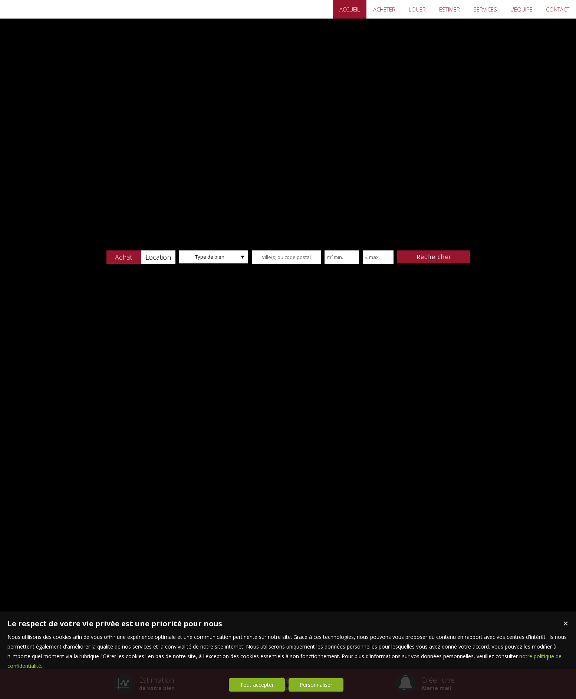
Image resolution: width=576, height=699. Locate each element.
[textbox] (286, 257)
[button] (123, 257)
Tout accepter (257, 684)
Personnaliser (316, 684)
